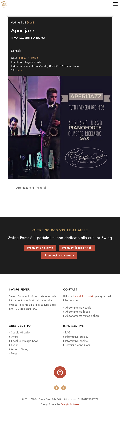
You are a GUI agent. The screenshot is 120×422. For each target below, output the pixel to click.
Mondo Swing (19, 349)
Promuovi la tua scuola (59, 255)
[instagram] (63, 387)
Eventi (30, 22)
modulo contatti (85, 296)
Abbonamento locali (77, 311)
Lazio (22, 58)
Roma (35, 58)
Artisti (13, 337)
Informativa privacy (76, 337)
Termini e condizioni (76, 345)
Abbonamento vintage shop (81, 316)
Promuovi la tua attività (77, 248)
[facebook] (56, 387)
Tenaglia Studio (69, 404)
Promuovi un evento (40, 248)
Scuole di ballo (19, 332)
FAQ (67, 332)
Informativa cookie (75, 341)
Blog (13, 353)
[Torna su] (60, 372)
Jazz (19, 70)
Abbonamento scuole (77, 307)
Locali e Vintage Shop (25, 341)
